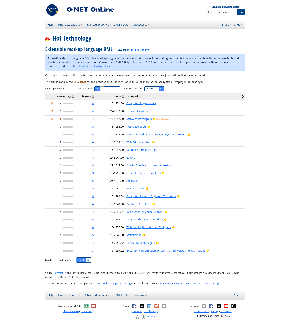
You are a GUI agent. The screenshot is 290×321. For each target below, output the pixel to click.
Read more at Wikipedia (93, 66)
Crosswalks (140, 24)
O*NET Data (121, 24)
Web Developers (136, 126)
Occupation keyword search (225, 7)
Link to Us (137, 311)
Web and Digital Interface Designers (148, 227)
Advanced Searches (97, 24)
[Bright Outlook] (148, 126)
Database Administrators (141, 150)
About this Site (201, 311)
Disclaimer (226, 311)
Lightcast (58, 273)
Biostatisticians (135, 188)
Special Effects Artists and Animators (149, 165)
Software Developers (139, 119)
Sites (237, 24)
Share (225, 24)
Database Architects (138, 204)
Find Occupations (69, 24)
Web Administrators (138, 142)
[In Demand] (52, 103)
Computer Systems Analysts (143, 173)
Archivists (132, 180)
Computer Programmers (141, 103)
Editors (130, 157)
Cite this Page (151, 311)
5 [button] (93, 180)
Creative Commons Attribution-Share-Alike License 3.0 (188, 283)
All (97, 88)
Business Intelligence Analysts (145, 212)
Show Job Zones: (84, 88)
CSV (145, 50)
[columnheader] (60, 96)
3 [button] (93, 126)
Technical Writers (137, 111)
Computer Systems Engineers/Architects (151, 196)
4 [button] (93, 103)
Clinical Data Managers (140, 243)
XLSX (135, 50)
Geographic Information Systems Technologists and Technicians (165, 250)
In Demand (151, 88)
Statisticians (133, 235)
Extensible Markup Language (112, 283)
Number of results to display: (60, 260)
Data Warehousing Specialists (144, 219)
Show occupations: (133, 88)
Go (241, 12)
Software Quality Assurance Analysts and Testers (156, 134)
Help (51, 24)
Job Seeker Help (70, 311)
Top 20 (81, 260)
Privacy (214, 311)
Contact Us (86, 311)
